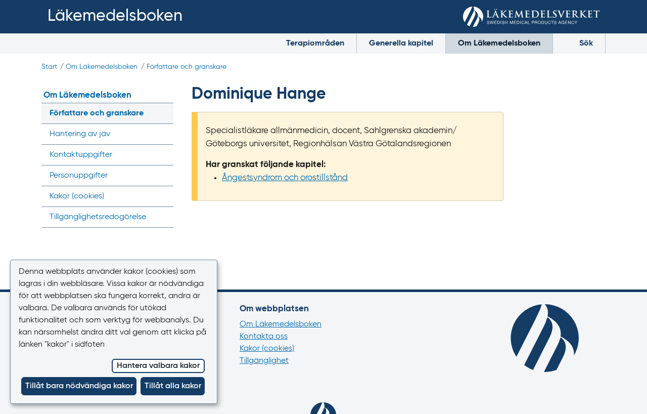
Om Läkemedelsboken (499, 43)
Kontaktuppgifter (81, 155)
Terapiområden (315, 43)
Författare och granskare (186, 66)
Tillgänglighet (264, 361)
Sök (579, 43)
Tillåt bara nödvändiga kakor (79, 386)
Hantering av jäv (80, 134)
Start (49, 66)
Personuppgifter (79, 176)
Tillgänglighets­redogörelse (98, 217)
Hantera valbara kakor (158, 366)
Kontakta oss (264, 337)
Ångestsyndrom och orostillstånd (285, 178)
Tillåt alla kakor (173, 386)
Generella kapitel (401, 43)
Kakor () (77, 196)
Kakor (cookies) (267, 349)
